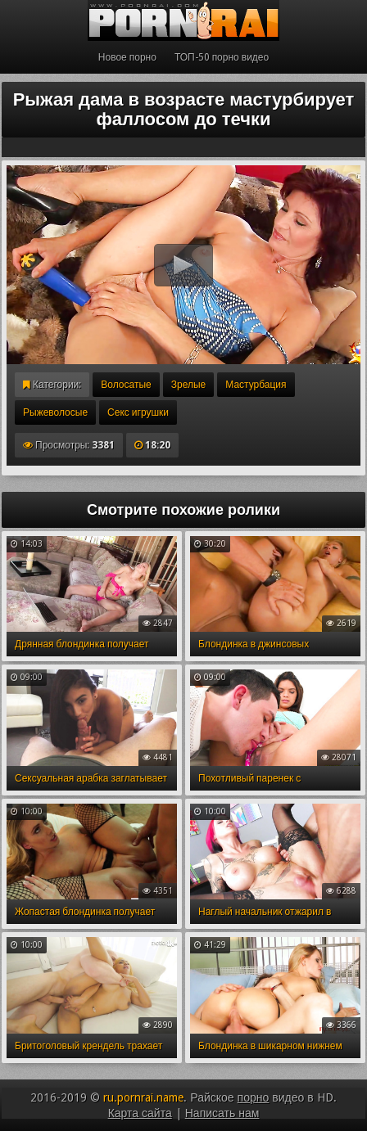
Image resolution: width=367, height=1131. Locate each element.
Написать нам (222, 1113)
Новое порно (127, 57)
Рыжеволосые (55, 412)
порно (254, 1097)
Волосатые (126, 384)
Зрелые (188, 384)
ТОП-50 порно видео (221, 57)
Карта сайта (140, 1113)
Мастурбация (255, 384)
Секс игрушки (138, 412)
